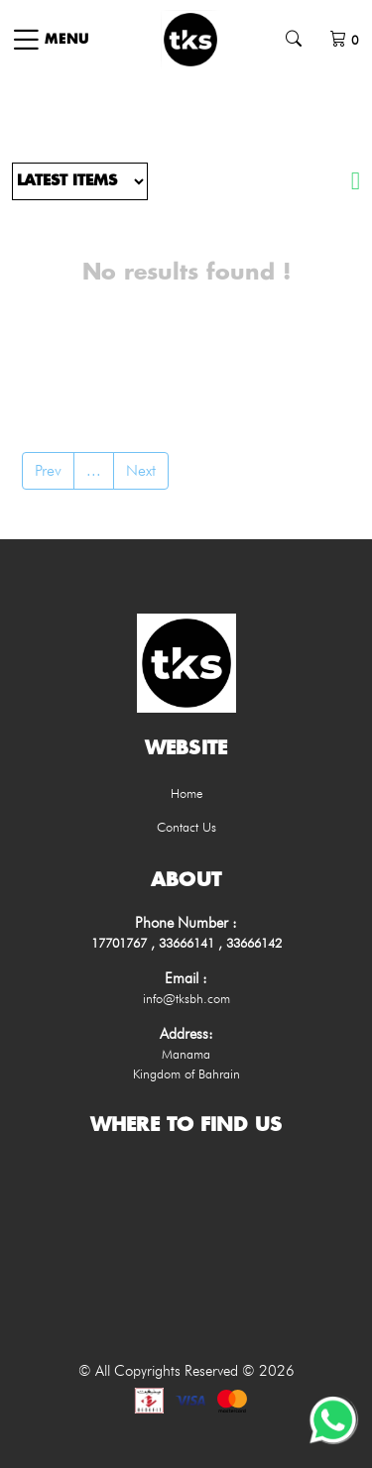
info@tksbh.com (186, 998)
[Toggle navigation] (50, 40)
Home (186, 793)
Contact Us (186, 827)
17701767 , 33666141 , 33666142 (186, 943)
